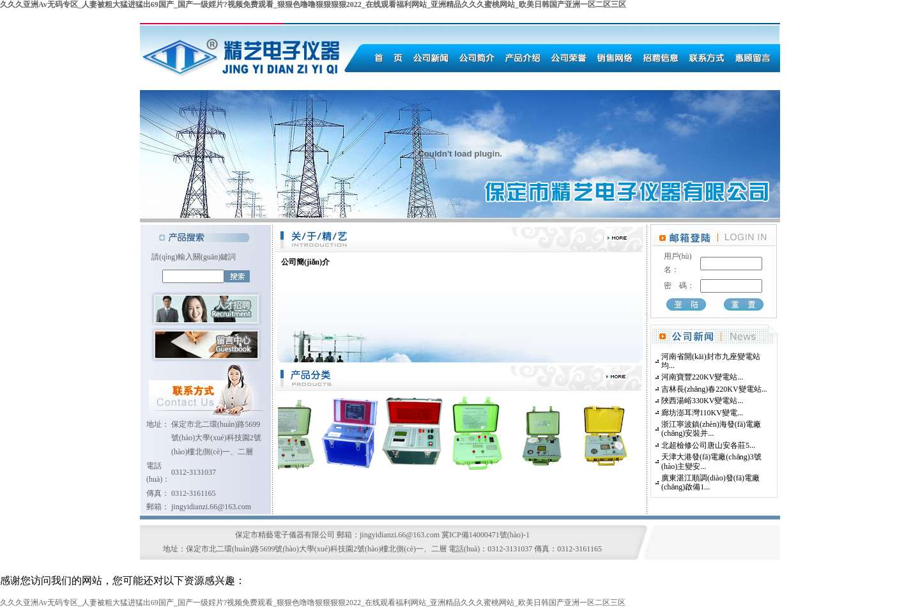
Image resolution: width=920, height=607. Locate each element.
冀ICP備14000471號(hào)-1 (485, 534)
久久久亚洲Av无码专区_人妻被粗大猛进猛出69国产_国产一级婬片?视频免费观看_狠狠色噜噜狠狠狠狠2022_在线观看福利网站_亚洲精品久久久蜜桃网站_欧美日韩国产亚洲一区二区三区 (313, 4)
